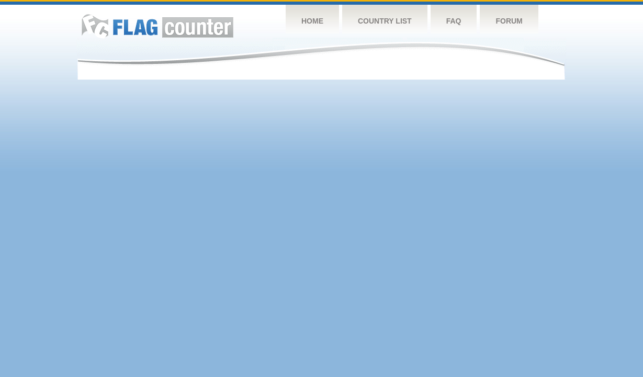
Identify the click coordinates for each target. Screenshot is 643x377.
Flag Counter (157, 26)
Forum (508, 21)
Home (312, 21)
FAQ (453, 21)
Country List (385, 21)
